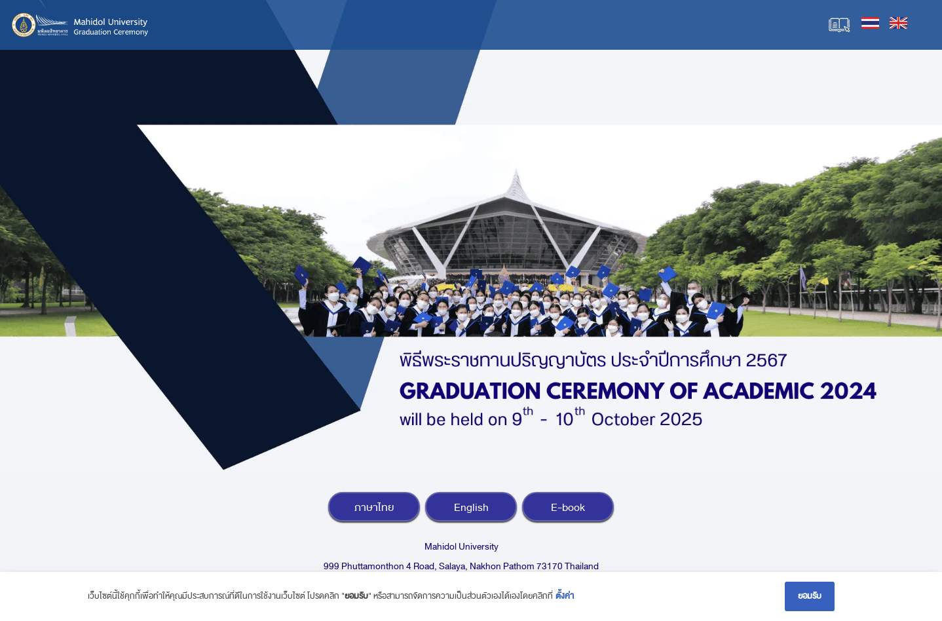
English (471, 507)
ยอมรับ (809, 596)
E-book (568, 507)
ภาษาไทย (374, 507)
